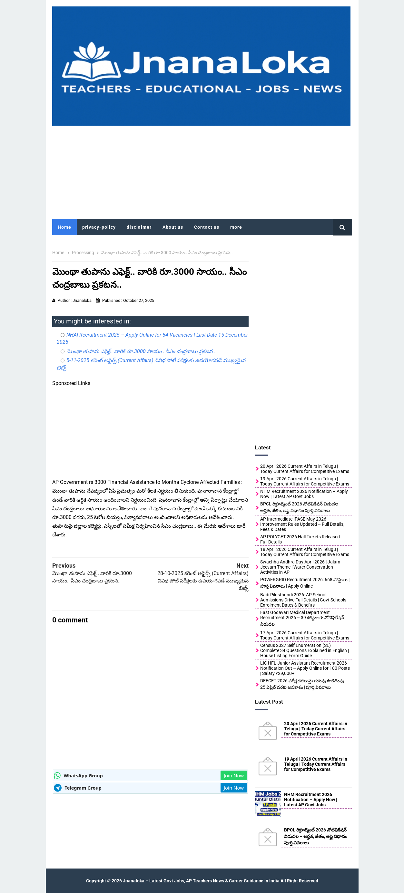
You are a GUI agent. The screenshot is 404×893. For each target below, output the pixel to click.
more (236, 227)
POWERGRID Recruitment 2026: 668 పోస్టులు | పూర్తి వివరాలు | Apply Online (305, 583)
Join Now (234, 775)
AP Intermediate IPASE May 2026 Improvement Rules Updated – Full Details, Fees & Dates (302, 524)
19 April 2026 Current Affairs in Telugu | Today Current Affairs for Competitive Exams (304, 481)
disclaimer (139, 227)
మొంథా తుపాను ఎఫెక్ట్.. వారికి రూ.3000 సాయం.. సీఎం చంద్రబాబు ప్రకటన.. (140, 351)
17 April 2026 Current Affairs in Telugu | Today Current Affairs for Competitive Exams (304, 635)
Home (64, 227)
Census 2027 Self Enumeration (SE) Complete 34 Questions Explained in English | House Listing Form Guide (304, 650)
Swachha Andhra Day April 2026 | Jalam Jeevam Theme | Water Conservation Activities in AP (300, 567)
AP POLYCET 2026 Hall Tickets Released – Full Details (302, 539)
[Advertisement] (202, 171)
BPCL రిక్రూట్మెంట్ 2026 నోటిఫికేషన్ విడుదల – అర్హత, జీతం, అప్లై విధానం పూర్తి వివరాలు (301, 507)
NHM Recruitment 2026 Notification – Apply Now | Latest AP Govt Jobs (304, 494)
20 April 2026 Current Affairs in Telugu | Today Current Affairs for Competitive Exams (304, 469)
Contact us (206, 227)
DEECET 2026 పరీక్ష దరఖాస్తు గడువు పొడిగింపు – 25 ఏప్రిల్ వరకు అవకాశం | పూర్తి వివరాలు (304, 684)
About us (173, 227)
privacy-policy (99, 227)
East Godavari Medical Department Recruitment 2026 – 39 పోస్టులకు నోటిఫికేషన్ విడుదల (302, 618)
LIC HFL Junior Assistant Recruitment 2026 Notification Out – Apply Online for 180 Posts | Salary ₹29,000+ (305, 668)
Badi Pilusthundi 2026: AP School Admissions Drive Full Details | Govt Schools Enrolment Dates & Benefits (303, 600)
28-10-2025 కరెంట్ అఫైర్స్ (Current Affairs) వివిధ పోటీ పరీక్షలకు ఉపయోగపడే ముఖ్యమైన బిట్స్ (203, 580)
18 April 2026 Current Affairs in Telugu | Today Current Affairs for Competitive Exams (304, 552)
